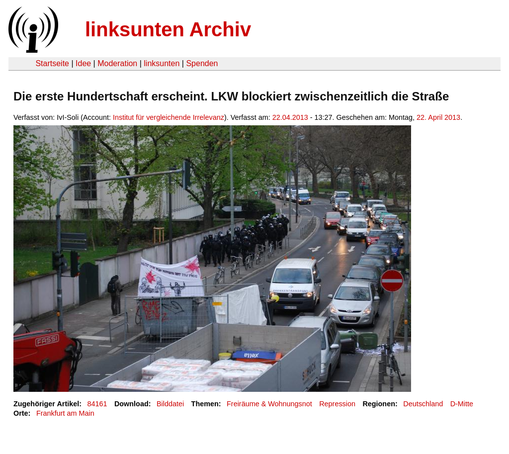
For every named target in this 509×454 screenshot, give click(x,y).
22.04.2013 (290, 117)
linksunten (161, 63)
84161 (97, 404)
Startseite (52, 63)
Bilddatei (170, 404)
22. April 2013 (438, 117)
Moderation (117, 63)
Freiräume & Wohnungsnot (269, 404)
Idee (83, 63)
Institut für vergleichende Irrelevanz (168, 117)
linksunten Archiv (168, 29)
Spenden (202, 63)
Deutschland (423, 404)
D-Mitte (461, 404)
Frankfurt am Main (65, 413)
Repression (337, 404)
